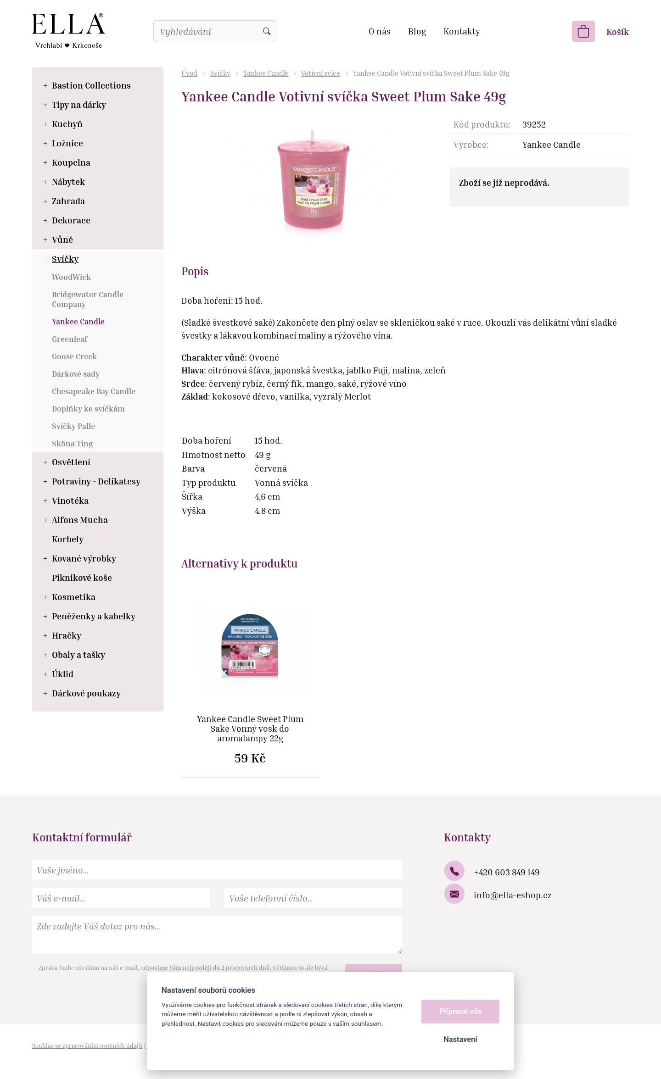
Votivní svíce (320, 73)
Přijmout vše (460, 1011)
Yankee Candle (266, 73)
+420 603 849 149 (507, 872)
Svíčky (220, 73)
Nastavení (460, 1039)
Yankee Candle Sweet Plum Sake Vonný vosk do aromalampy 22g (250, 728)
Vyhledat (267, 31)
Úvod (189, 73)
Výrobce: (471, 144)
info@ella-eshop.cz (513, 895)
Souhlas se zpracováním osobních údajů (87, 1045)
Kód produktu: (482, 124)
